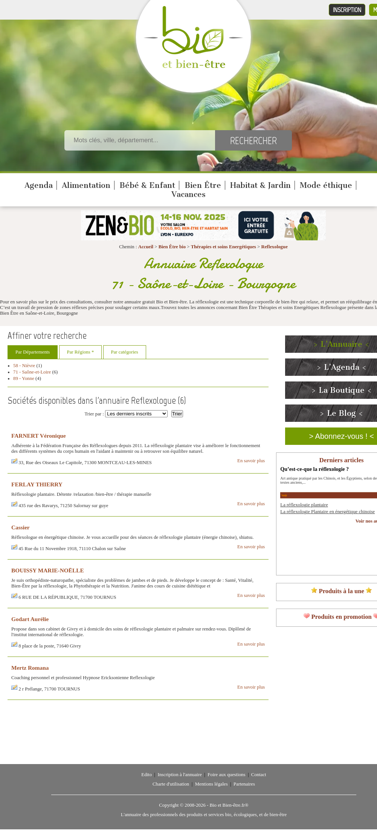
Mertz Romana (30, 667)
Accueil (146, 246)
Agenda (38, 185)
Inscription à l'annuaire (179, 774)
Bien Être (203, 185)
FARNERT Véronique (38, 435)
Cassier (20, 527)
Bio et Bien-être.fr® (228, 805)
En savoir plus (251, 460)
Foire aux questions (226, 774)
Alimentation (86, 185)
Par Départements (32, 352)
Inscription (347, 10)
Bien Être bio (172, 246)
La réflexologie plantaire (304, 504)
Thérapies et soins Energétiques (224, 246)
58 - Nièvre (24, 365)
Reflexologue (274, 246)
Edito (146, 774)
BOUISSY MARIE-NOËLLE (47, 570)
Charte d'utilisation (171, 784)
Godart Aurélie (30, 619)
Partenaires (244, 784)
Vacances (188, 194)
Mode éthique (326, 185)
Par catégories (124, 352)
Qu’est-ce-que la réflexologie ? (314, 469)
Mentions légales (211, 784)
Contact (258, 774)
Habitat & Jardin (260, 185)
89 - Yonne (23, 378)
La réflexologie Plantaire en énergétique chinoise (327, 511)
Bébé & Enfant (147, 185)
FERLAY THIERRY (37, 484)
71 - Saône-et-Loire (32, 372)
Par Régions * (80, 352)
